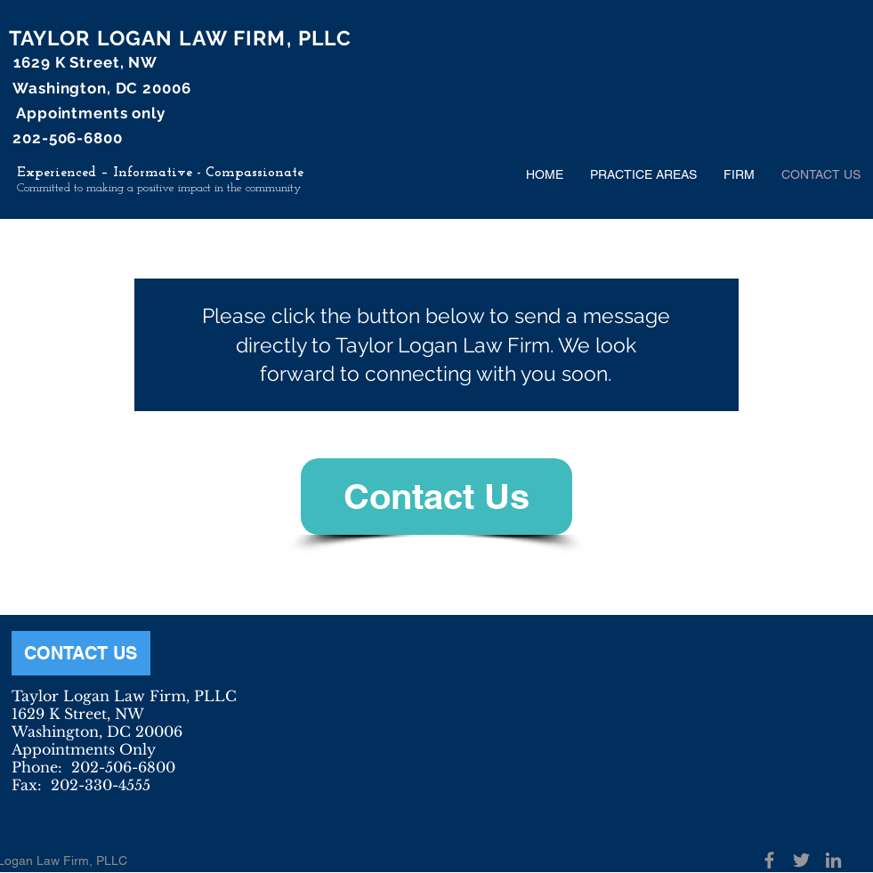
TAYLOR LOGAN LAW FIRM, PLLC (180, 38)
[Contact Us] (436, 496)
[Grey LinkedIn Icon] (833, 860)
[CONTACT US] (81, 653)
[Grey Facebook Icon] (769, 860)
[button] (643, 174)
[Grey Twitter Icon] (801, 860)
